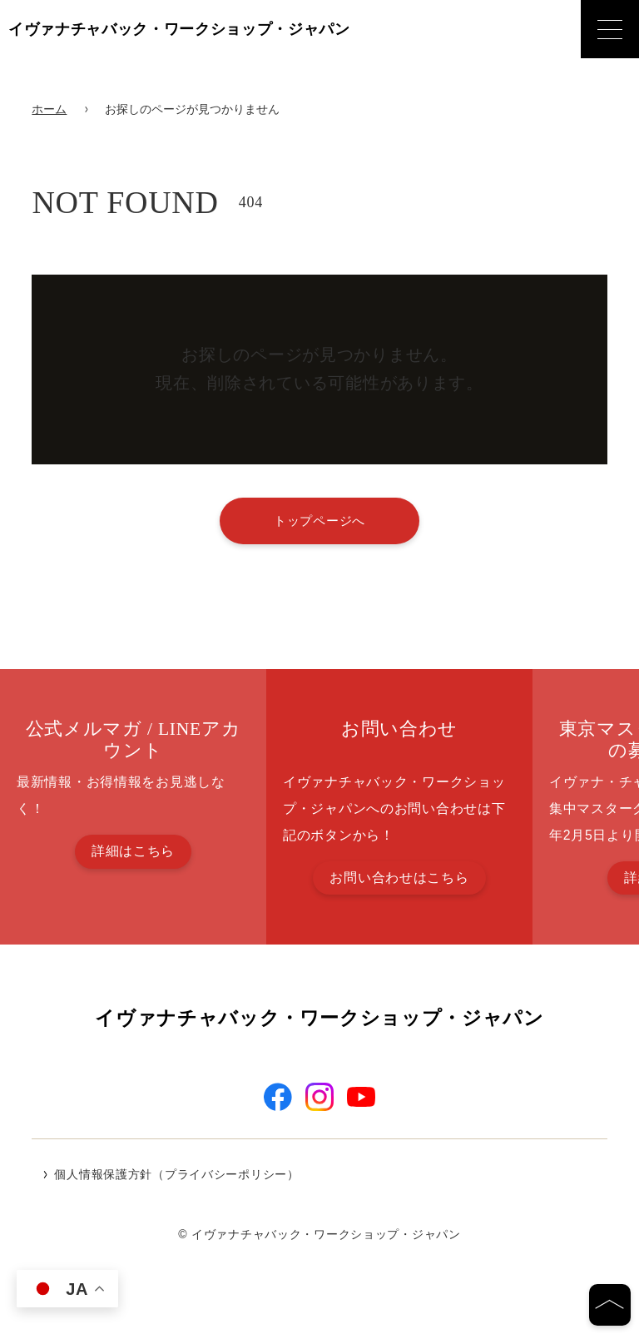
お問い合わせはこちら (398, 877)
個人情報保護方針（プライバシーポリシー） (176, 1176)
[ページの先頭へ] (610, 1305)
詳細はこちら (133, 851)
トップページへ (319, 520)
